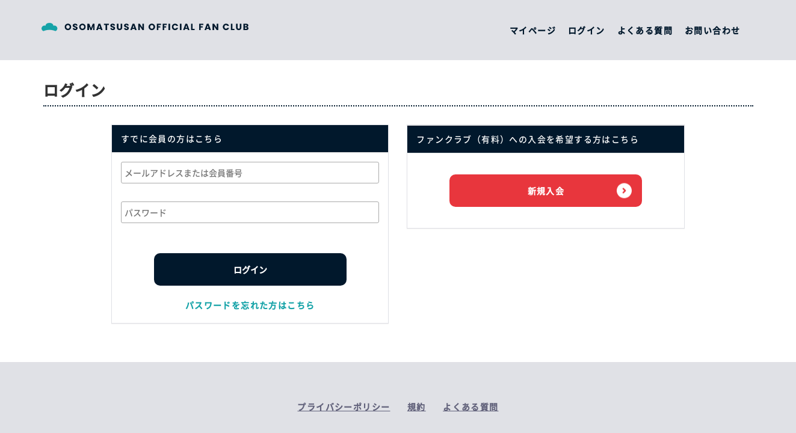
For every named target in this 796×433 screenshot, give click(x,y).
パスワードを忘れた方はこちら (250, 305)
